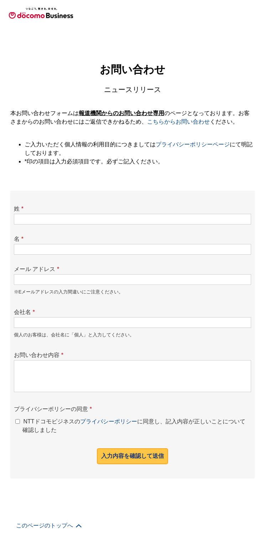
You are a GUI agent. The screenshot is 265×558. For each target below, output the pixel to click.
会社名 (24, 312)
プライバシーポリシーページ (193, 144)
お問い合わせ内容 (38, 355)
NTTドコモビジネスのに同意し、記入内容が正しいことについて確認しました (133, 425)
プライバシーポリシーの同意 (53, 409)
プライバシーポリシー (108, 421)
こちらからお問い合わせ (178, 122)
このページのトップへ (44, 525)
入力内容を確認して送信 (132, 456)
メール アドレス (36, 269)
